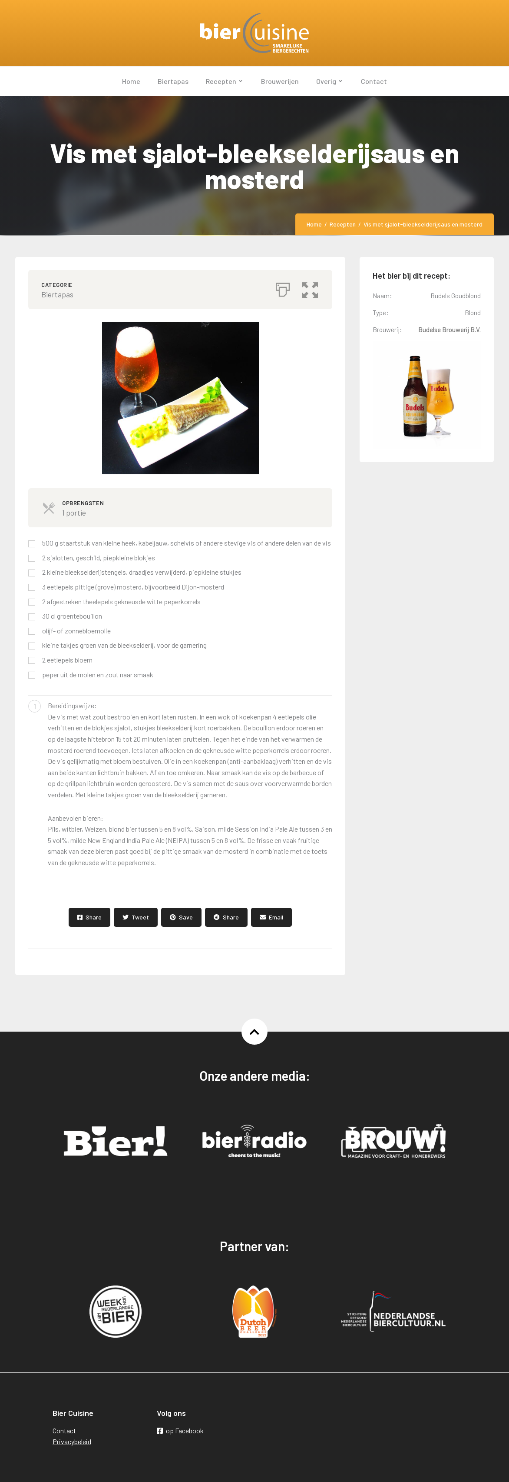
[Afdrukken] (283, 287)
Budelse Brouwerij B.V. (449, 329)
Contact (64, 1430)
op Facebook (180, 1430)
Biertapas (57, 294)
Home (314, 224)
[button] (311, 287)
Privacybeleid (72, 1441)
